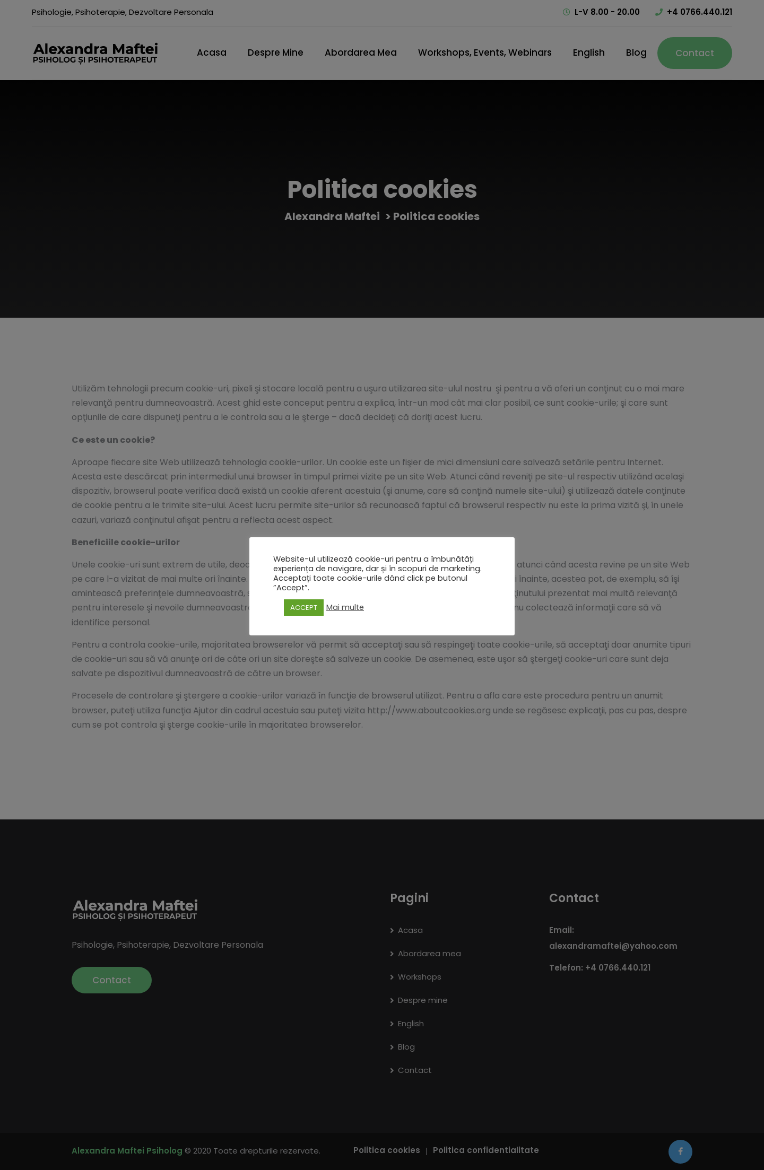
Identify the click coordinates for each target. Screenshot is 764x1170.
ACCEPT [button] (303, 608)
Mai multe (345, 607)
